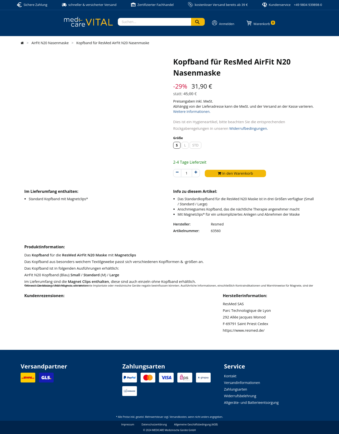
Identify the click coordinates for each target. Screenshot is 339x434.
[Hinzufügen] (196, 173)
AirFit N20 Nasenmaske (50, 42)
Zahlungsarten (235, 389)
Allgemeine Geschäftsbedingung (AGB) (196, 424)
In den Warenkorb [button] (235, 173)
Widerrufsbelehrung (240, 396)
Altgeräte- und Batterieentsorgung (251, 402)
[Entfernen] (177, 173)
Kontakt (230, 376)
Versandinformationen (242, 382)
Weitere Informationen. (191, 111)
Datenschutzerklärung (154, 424)
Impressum (127, 424)
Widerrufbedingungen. (248, 128)
